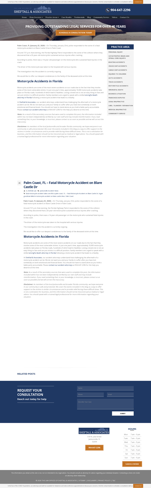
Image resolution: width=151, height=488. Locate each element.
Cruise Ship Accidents (118, 66)
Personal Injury (116, 52)
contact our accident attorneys (35, 110)
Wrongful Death (116, 90)
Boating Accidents (117, 62)
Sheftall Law (32, 191)
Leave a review (132, 464)
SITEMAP (82, 481)
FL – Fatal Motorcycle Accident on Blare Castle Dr (81, 193)
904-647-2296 (120, 10)
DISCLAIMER (91, 481)
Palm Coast (70, 196)
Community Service (101, 17)
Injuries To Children (117, 74)
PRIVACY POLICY (104, 481)
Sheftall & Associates (27, 102)
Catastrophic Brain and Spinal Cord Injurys (119, 57)
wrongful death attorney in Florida (42, 253)
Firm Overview (35, 17)
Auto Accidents (115, 78)
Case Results (66, 17)
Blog (89, 17)
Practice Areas (51, 17)
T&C (113, 481)
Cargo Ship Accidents (118, 70)
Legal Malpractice (116, 101)
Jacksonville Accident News (49, 191)
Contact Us (124, 17)
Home (24, 17)
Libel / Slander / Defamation (121, 105)
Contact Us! (138, 486)
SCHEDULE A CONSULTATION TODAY (75, 32)
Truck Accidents (116, 82)
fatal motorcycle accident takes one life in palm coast (44, 193)
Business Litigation (117, 94)
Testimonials (79, 17)
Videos (114, 17)
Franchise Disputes (117, 98)
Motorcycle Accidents (118, 86)
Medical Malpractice (117, 109)
